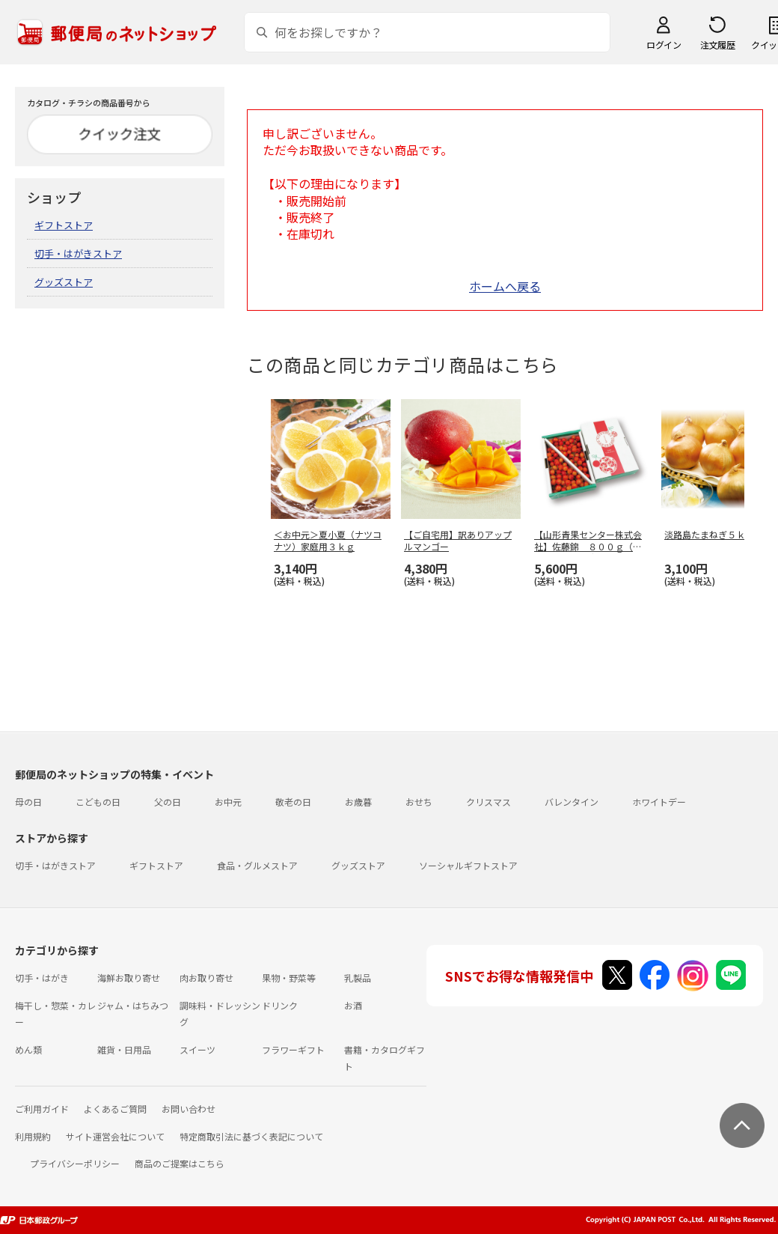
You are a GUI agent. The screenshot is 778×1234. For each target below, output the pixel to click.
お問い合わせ (188, 1108)
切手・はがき (42, 977)
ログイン (663, 44)
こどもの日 (98, 801)
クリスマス (488, 801)
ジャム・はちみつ (132, 1005)
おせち (418, 801)
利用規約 (33, 1136)
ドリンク (280, 1005)
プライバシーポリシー (75, 1163)
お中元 (228, 801)
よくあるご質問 (115, 1108)
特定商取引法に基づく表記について (251, 1136)
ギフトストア (63, 225)
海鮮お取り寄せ (128, 977)
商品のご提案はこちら (179, 1163)
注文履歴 (717, 44)
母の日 (28, 801)
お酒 (353, 1005)
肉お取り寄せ (206, 977)
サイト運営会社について (115, 1136)
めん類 (28, 1049)
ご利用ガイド (42, 1108)
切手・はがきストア (78, 253)
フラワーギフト (293, 1049)
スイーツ (197, 1049)
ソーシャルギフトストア (468, 865)
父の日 (167, 801)
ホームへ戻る (505, 286)
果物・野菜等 (289, 977)
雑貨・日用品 (124, 1049)
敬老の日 (293, 801)
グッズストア (63, 282)
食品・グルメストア (257, 865)
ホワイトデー (659, 801)
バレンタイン (571, 801)
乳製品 (357, 977)
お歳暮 (358, 801)
